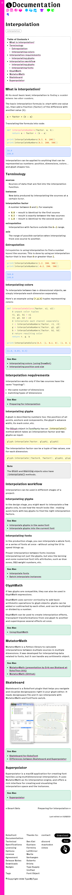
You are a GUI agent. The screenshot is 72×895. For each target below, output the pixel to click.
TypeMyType (31, 879)
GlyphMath (15, 71)
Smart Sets (14, 808)
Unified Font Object (33, 871)
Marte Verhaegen (32, 855)
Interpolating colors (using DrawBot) (30, 363)
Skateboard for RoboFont (23, 756)
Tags (8, 873)
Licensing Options (11, 849)
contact (45, 835)
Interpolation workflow (22, 61)
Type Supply (32, 867)
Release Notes (13, 860)
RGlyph (14, 428)
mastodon (47, 844)
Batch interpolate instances (25, 576)
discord (45, 841)
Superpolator (17, 80)
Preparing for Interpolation (24, 404)
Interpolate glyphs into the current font (32, 528)
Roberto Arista (31, 862)
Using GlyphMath (18, 632)
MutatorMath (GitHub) (22, 674)
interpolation (13, 31)
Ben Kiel (30, 841)
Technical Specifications (14, 843)
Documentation (36, 4)
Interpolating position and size (26, 366)
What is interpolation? (21, 42)
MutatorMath (17, 74)
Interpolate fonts (19, 573)
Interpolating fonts (23, 68)
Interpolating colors (23, 52)
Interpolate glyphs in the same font (29, 525)
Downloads (12, 863)
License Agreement (12, 855)
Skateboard (16, 77)
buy (66, 841)
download (62, 835)
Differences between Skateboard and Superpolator (38, 759)
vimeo (44, 848)
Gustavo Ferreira (31, 846)
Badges (10, 867)
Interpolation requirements (25, 55)
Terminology (16, 45)
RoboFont (11, 835)
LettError (31, 851)
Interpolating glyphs (23, 58)
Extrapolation (19, 48)
